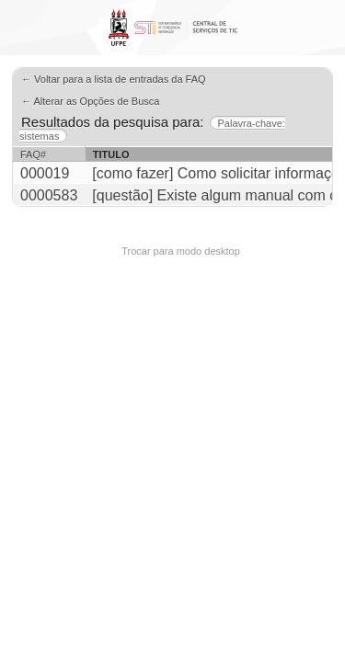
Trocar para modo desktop (180, 251)
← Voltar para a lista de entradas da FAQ (113, 79)
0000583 (48, 195)
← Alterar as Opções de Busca (90, 101)
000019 (44, 173)
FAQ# (33, 154)
